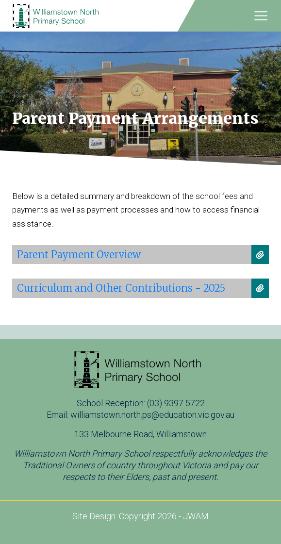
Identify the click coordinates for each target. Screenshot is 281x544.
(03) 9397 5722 (176, 403)
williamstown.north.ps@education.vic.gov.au (152, 415)
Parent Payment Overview (79, 254)
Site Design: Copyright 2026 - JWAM (140, 516)
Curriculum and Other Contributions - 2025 (121, 288)
